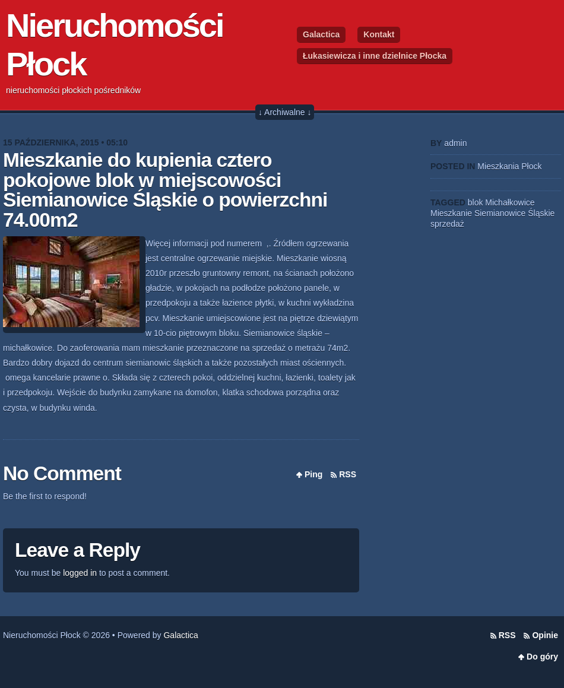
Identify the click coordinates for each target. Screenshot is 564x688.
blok (475, 202)
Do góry (542, 656)
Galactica (321, 34)
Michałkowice (509, 202)
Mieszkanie (451, 213)
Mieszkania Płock (509, 166)
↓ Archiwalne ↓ (284, 112)
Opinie (545, 635)
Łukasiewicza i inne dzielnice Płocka (374, 56)
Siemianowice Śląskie (514, 213)
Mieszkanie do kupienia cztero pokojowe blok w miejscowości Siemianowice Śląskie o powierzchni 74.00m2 (165, 190)
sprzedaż (447, 224)
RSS (347, 474)
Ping (313, 474)
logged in (80, 573)
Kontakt (378, 34)
